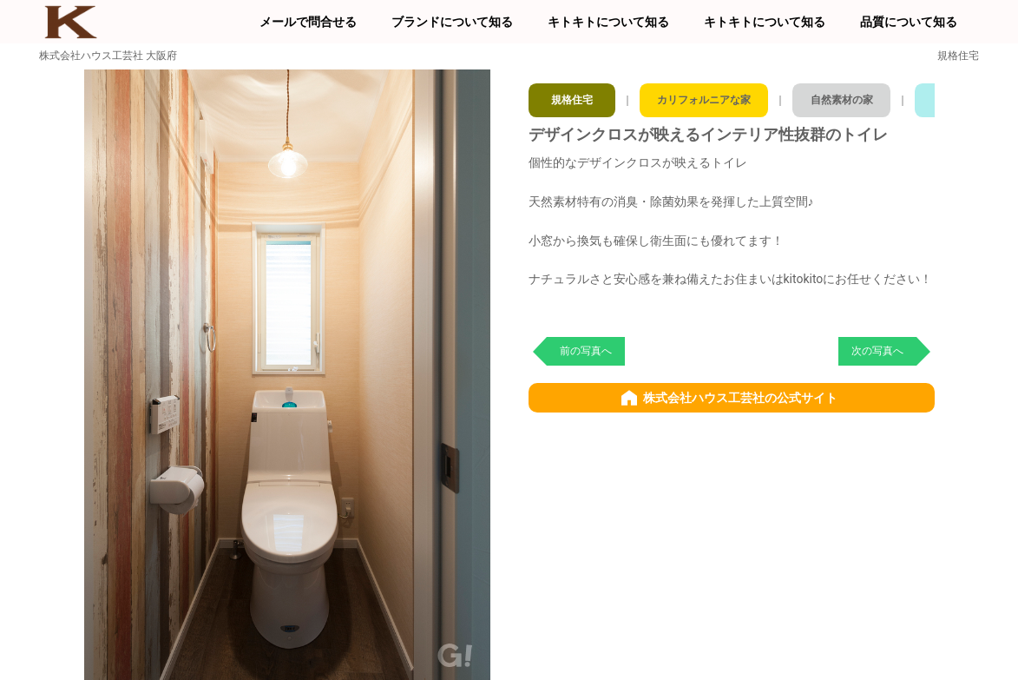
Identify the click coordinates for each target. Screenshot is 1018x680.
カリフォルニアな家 (712, 95)
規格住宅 (573, 95)
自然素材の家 (861, 95)
